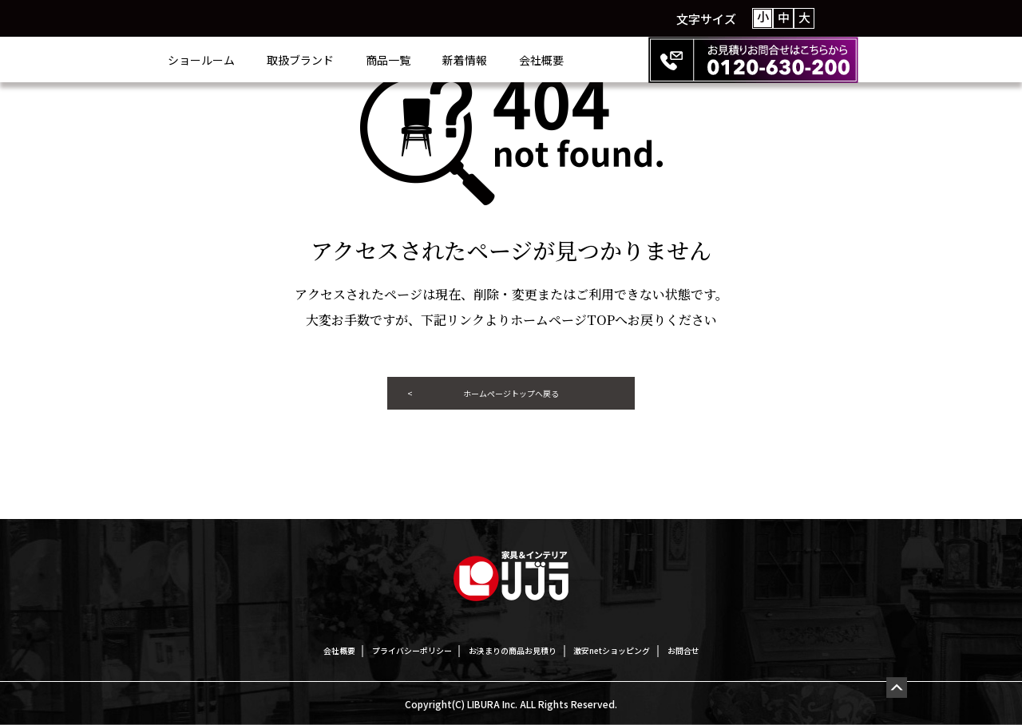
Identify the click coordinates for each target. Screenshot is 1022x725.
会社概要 (605, 60)
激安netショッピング (652, 649)
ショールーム (265, 60)
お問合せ (753, 649)
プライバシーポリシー (371, 649)
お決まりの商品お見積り (512, 649)
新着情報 (528, 60)
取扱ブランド (364, 60)
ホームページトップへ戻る (511, 400)
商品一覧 (452, 60)
